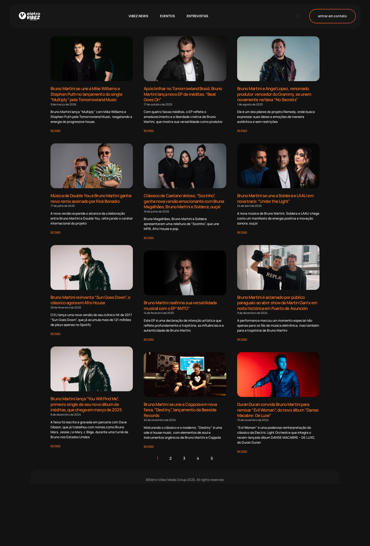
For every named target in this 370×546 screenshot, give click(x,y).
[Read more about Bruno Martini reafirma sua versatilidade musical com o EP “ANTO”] (149, 337)
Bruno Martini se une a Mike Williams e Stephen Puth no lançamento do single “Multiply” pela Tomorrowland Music (86, 94)
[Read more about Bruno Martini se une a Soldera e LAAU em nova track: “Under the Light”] (242, 231)
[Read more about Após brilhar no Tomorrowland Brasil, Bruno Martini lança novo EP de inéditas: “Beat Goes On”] (149, 130)
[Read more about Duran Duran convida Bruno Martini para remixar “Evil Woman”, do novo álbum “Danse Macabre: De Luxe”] (242, 448)
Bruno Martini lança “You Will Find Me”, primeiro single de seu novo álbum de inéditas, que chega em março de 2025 (86, 402)
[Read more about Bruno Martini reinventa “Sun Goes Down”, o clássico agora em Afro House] (55, 332)
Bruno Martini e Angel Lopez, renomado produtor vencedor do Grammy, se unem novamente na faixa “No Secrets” (274, 94)
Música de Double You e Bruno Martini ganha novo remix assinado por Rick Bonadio (90, 197)
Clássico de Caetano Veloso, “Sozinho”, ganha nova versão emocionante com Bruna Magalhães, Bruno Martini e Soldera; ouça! (184, 200)
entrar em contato (332, 16)
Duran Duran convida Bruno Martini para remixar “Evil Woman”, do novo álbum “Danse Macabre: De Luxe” (277, 408)
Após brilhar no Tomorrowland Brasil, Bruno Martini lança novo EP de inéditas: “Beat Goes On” (183, 94)
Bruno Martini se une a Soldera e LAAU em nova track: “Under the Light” (275, 197)
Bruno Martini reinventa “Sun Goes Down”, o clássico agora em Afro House (90, 298)
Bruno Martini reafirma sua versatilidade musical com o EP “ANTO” (180, 303)
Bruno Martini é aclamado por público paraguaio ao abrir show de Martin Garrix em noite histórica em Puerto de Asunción (277, 301)
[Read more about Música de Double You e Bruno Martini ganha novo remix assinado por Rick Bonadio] (55, 231)
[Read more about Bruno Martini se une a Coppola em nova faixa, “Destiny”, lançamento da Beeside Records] (149, 444)
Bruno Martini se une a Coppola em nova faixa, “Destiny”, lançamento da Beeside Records (180, 408)
